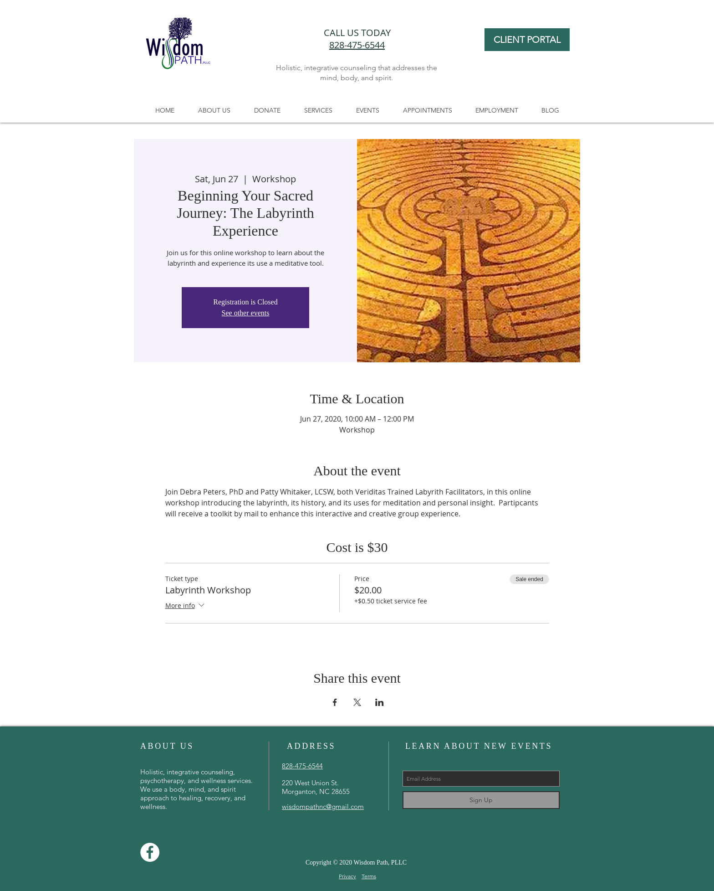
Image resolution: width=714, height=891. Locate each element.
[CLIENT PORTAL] (527, 39)
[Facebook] (149, 852)
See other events (246, 313)
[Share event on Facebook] (335, 702)
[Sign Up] (481, 800)
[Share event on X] (357, 702)
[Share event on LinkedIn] (379, 702)
